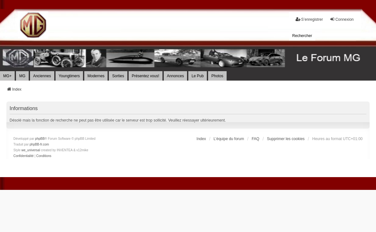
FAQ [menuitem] (255, 139)
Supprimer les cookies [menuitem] (286, 139)
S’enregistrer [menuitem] (309, 19)
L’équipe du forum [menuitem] (229, 139)
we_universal (30, 150)
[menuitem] (302, 36)
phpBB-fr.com (39, 144)
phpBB (40, 138)
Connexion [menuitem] (342, 19)
